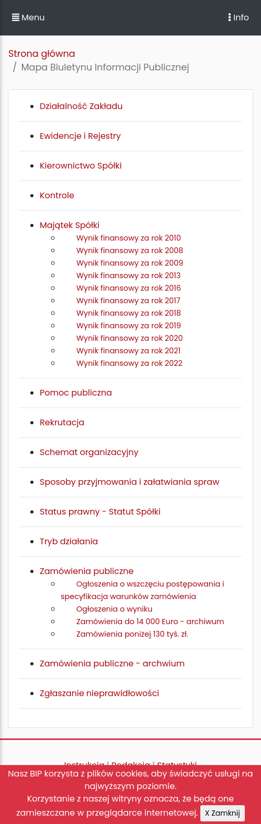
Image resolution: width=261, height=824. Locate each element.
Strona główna (41, 53)
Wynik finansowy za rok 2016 (128, 288)
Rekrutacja (62, 422)
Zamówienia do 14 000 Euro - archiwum (150, 621)
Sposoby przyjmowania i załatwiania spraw (129, 482)
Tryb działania (69, 541)
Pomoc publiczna (76, 393)
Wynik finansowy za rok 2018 (128, 313)
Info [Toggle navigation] (238, 17)
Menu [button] (28, 17)
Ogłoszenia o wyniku (114, 609)
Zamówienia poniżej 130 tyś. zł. (132, 634)
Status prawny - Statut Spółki (100, 512)
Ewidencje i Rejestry (80, 136)
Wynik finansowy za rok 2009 (129, 263)
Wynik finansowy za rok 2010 (128, 238)
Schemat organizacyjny (89, 452)
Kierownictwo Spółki (81, 166)
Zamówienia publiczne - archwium (112, 664)
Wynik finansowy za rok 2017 (128, 300)
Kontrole (57, 195)
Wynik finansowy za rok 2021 (128, 350)
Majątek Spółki (69, 225)
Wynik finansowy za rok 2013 (128, 275)
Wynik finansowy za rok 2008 (129, 250)
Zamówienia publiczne (86, 571)
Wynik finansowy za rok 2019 (128, 325)
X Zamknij (222, 813)
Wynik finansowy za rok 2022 (129, 363)
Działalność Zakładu (81, 106)
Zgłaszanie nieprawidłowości (99, 693)
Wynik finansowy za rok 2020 (129, 338)
